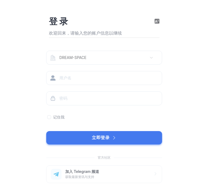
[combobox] (105, 57)
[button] (158, 21)
